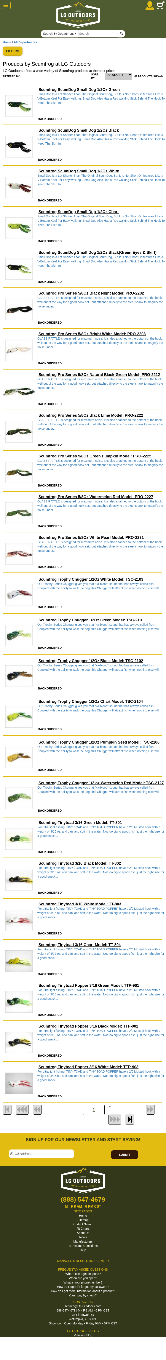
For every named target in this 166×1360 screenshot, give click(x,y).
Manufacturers (83, 1241)
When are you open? (83, 1278)
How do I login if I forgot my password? (83, 1286)
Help (83, 1250)
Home (7, 42)
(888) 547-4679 (83, 1199)
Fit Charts (83, 1228)
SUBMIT (124, 1154)
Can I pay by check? (83, 1295)
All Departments (25, 42)
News (83, 1237)
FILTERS (12, 51)
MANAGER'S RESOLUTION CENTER (83, 1261)
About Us (83, 1233)
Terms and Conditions (82, 1246)
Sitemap (82, 1220)
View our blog (83, 1335)
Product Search (83, 1224)
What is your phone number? (83, 1282)
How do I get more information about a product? (83, 1291)
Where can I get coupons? (83, 1274)
